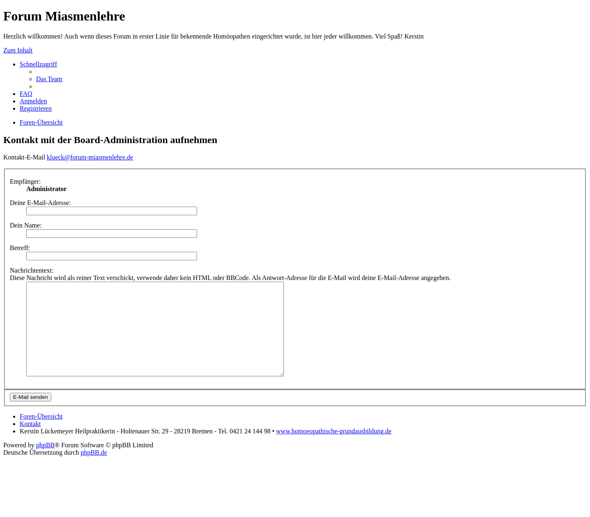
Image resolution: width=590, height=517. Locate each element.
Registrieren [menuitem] (36, 108)
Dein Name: (26, 225)
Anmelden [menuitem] (33, 101)
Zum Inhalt (18, 50)
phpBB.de (94, 470)
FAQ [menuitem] (26, 93)
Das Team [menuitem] (49, 78)
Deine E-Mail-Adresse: (40, 202)
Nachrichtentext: (32, 270)
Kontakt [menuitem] (30, 442)
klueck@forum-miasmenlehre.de (90, 157)
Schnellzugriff (38, 64)
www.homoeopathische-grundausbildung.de (334, 449)
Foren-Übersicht (41, 434)
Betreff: (20, 247)
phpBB (45, 463)
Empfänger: (25, 181)
